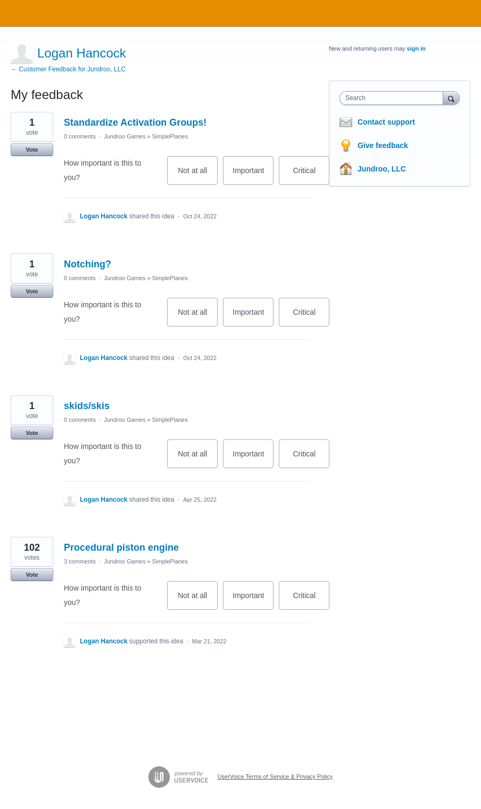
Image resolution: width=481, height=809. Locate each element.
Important (253, 175)
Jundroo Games (124, 136)
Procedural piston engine (121, 547)
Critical (311, 175)
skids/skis (87, 406)
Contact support (386, 122)
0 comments (80, 136)
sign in (416, 48)
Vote (32, 149)
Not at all (198, 175)
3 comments (80, 561)
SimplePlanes (170, 136)
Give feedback (383, 145)
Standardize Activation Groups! (135, 122)
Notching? (87, 264)
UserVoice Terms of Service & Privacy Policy (275, 776)
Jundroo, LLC (382, 169)
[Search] (451, 97)
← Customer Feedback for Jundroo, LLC (68, 69)
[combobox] (394, 98)
